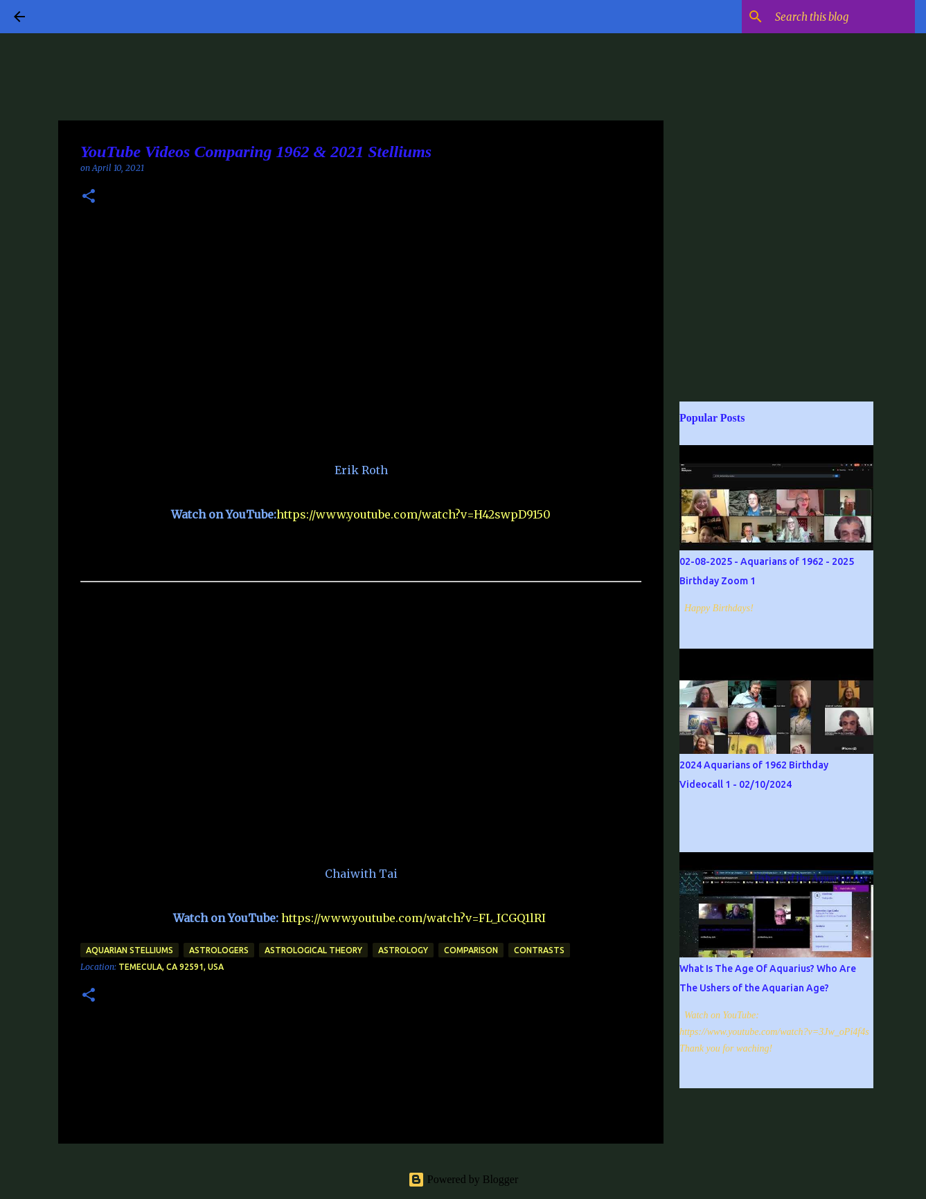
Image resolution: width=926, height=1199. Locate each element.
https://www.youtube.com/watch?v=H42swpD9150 (413, 514)
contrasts (539, 950)
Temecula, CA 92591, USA (171, 966)
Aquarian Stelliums (129, 950)
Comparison (471, 950)
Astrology (403, 950)
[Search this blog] (842, 16)
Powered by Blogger (463, 1179)
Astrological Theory (313, 950)
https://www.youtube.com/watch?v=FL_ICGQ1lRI (413, 918)
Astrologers (219, 950)
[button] (88, 197)
